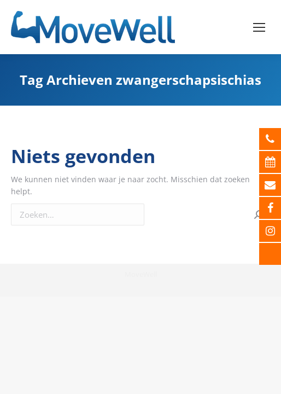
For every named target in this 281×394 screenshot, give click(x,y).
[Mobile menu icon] (259, 27)
